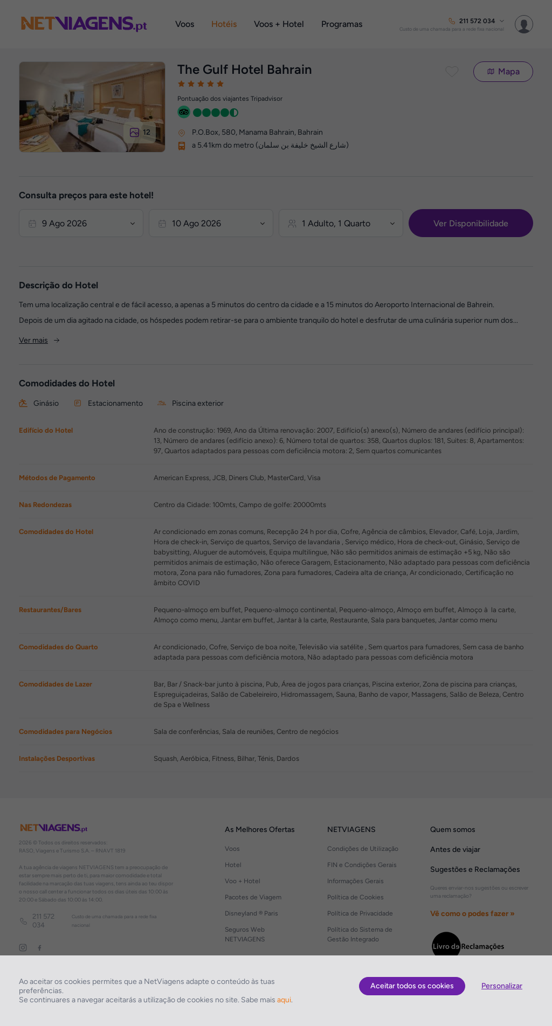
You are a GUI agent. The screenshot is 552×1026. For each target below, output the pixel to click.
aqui (284, 999)
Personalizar (501, 985)
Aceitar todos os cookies (412, 985)
